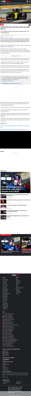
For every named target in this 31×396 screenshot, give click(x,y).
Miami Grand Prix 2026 (7, 320)
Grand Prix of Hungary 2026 (8, 330)
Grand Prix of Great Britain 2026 (9, 327)
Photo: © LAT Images (4, 22)
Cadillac (17, 283)
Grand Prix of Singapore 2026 (8, 337)
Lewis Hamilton (5, 279)
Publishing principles (16, 389)
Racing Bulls (18, 290)
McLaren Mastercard (19, 287)
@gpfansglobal (6, 352)
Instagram (20, 388)
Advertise (9, 388)
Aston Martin (18, 280)
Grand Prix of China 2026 (7, 315)
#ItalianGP (16, 79)
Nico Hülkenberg (5, 306)
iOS (11, 389)
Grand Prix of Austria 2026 (8, 326)
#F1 (12, 79)
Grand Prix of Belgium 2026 (8, 329)
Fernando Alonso (5, 299)
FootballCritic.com (19, 381)
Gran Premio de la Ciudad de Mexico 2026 (10, 340)
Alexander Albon (5, 290)
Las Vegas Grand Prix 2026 (8, 343)
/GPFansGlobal (6, 355)
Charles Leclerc (5, 280)
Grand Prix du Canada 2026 (8, 322)
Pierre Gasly (5, 286)
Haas (17, 286)
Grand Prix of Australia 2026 (8, 313)
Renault (2, 24)
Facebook (13, 388)
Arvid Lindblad (5, 303)
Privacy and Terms (14, 387)
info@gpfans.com (6, 369)
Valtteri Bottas (5, 307)
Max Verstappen (5, 289)
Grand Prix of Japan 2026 (8, 316)
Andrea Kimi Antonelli (6, 293)
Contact (21, 387)
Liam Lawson (5, 301)
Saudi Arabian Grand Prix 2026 (8, 319)
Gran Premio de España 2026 (8, 334)
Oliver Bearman (5, 296)
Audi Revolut (18, 282)
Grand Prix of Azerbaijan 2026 (8, 336)
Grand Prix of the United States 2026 (9, 339)
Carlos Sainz (5, 292)
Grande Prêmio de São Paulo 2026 (9, 341)
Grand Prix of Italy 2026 (7, 333)
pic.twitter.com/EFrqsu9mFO (7, 81)
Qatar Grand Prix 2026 (7, 344)
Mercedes (17, 289)
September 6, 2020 (17, 83)
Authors (9, 387)
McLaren (8, 50)
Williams (17, 293)
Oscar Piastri (5, 283)
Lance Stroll (5, 300)
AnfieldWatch (18, 383)
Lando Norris (5, 282)
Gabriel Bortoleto (5, 304)
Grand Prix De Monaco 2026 (8, 323)
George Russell (5, 294)
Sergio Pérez (5, 308)
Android (9, 389)
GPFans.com (5, 383)
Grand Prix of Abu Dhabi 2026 (8, 346)
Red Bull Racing (18, 292)
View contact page (5, 377)
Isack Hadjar (5, 287)
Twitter (16, 388)
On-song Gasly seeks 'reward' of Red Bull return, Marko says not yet (14, 129)
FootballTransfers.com (6, 381)
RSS (18, 387)
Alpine (17, 279)
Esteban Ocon (3, 38)
